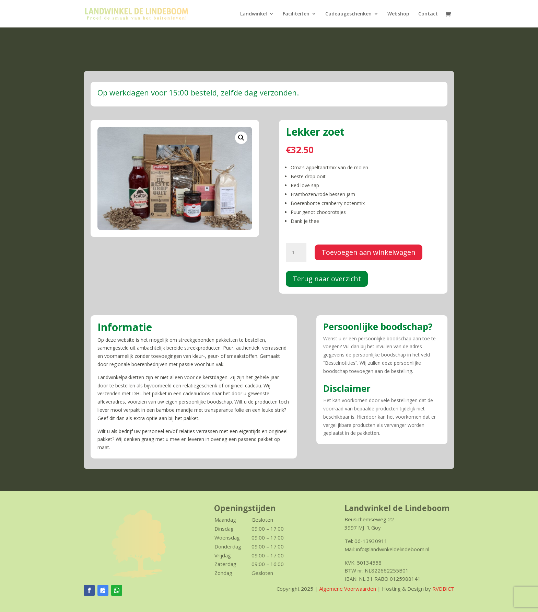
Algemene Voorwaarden (347, 588)
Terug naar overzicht (327, 278)
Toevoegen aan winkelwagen (368, 252)
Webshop (398, 14)
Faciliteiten (296, 14)
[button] (241, 138)
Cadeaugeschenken (348, 14)
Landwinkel (253, 14)
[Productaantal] (296, 252)
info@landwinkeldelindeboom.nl (392, 549)
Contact (428, 14)
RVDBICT (443, 588)
